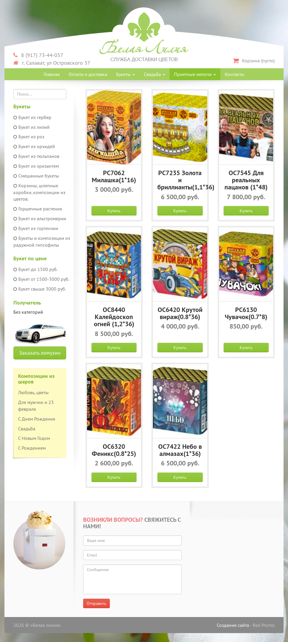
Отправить (96, 603)
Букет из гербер (32, 117)
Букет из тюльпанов (36, 156)
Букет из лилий (31, 127)
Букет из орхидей (34, 146)
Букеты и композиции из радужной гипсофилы (41, 241)
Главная (52, 74)
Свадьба (154, 74)
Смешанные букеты (36, 176)
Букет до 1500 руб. (35, 269)
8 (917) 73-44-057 (38, 55)
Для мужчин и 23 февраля (36, 405)
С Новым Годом (34, 438)
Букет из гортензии (35, 228)
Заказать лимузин (40, 352)
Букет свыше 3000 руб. (39, 289)
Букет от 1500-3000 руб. (41, 279)
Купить (114, 210)
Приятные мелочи (195, 74)
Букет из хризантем (36, 166)
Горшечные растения (37, 209)
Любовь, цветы (33, 392)
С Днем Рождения (36, 419)
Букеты (125, 74)
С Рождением (32, 448)
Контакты (234, 74)
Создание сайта (233, 625)
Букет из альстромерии (39, 218)
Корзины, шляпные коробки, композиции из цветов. (39, 192)
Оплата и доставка (88, 74)
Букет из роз (28, 137)
